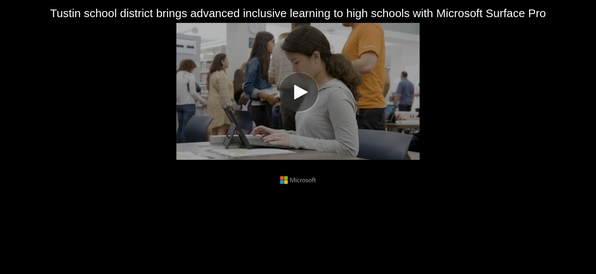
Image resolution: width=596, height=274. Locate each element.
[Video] (298, 91)
